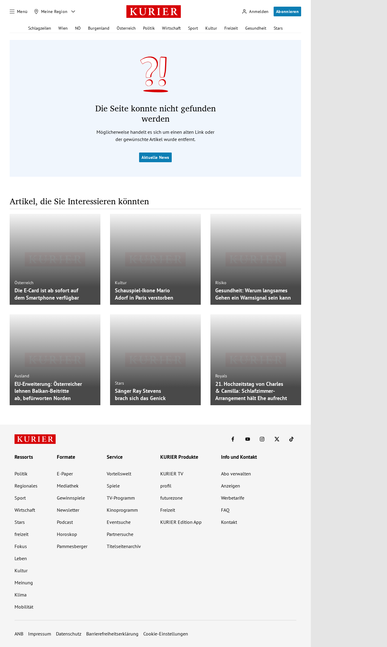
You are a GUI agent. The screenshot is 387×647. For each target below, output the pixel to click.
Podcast (65, 522)
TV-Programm (121, 498)
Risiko (220, 282)
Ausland (22, 375)
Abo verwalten (236, 474)
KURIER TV (171, 474)
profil (165, 486)
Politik (149, 28)
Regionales (26, 486)
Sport (193, 28)
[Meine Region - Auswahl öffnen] (73, 11)
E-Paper (65, 474)
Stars (278, 28)
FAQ (225, 510)
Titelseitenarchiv (124, 546)
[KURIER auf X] (277, 439)
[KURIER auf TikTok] (291, 439)
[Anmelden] (255, 11)
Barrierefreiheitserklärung (112, 634)
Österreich (126, 28)
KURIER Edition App (181, 522)
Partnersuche (120, 534)
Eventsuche (119, 522)
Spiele (113, 486)
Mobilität (24, 607)
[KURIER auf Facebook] (233, 439)
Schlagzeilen (39, 28)
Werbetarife (232, 498)
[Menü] (18, 11)
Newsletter (68, 510)
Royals (221, 375)
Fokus (21, 546)
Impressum (39, 634)
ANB (19, 634)
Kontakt (229, 522)
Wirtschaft (171, 28)
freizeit (21, 534)
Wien (63, 28)
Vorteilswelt (119, 474)
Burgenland (98, 28)
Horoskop (67, 534)
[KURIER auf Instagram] (262, 439)
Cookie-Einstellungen (165, 634)
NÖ (78, 28)
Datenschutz (68, 634)
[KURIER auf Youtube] (247, 439)
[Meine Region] (50, 11)
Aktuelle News (155, 157)
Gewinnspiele (71, 498)
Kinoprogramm (122, 510)
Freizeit (231, 28)
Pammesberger (72, 546)
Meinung (24, 583)
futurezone (171, 498)
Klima (21, 595)
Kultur (211, 28)
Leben (21, 558)
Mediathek (68, 486)
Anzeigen (230, 486)
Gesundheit (255, 28)
